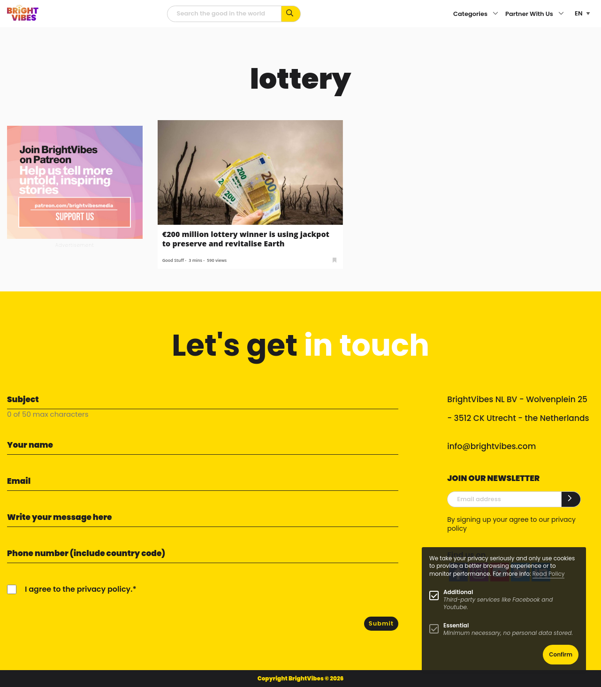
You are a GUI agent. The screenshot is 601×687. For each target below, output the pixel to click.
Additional (458, 592)
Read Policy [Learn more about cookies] (549, 574)
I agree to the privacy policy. (78, 589)
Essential (456, 625)
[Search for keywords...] (291, 14)
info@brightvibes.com (491, 446)
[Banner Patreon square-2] (75, 181)
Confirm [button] (560, 654)
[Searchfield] (224, 14)
